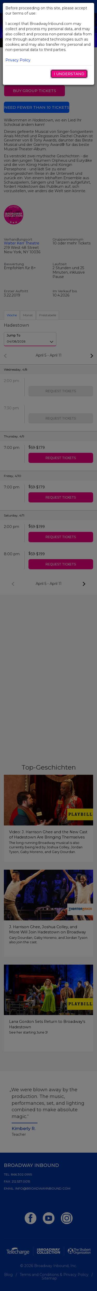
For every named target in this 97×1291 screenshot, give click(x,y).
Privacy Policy (18, 60)
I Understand (69, 74)
